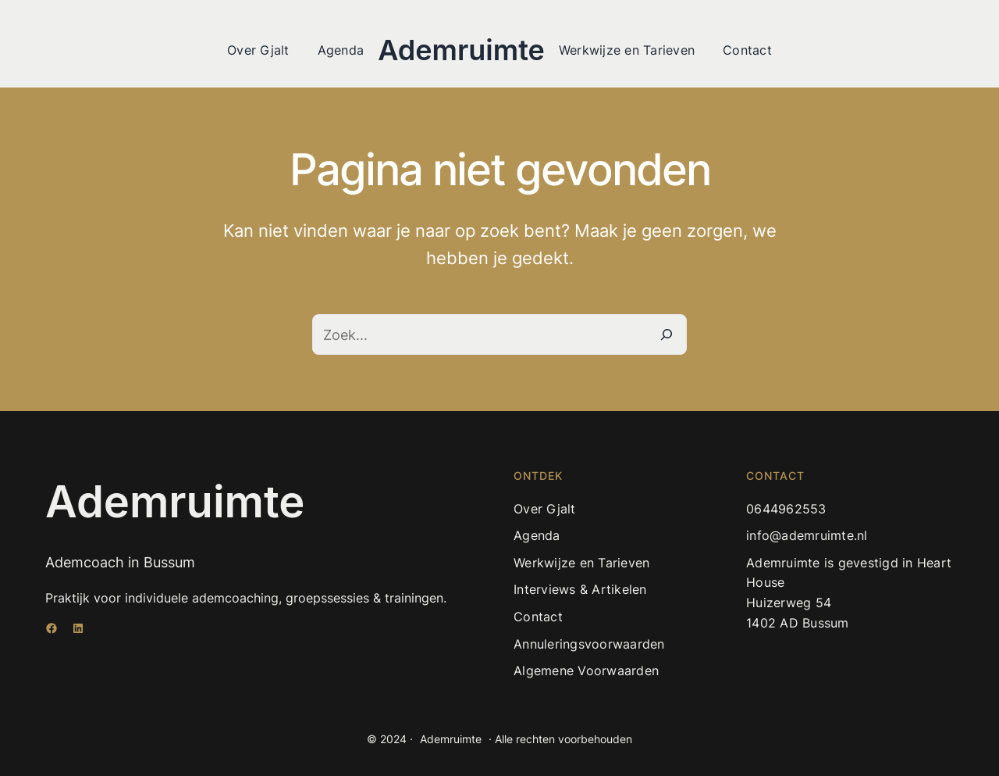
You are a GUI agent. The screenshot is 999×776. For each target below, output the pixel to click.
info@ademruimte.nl (807, 535)
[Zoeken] (666, 334)
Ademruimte (461, 50)
